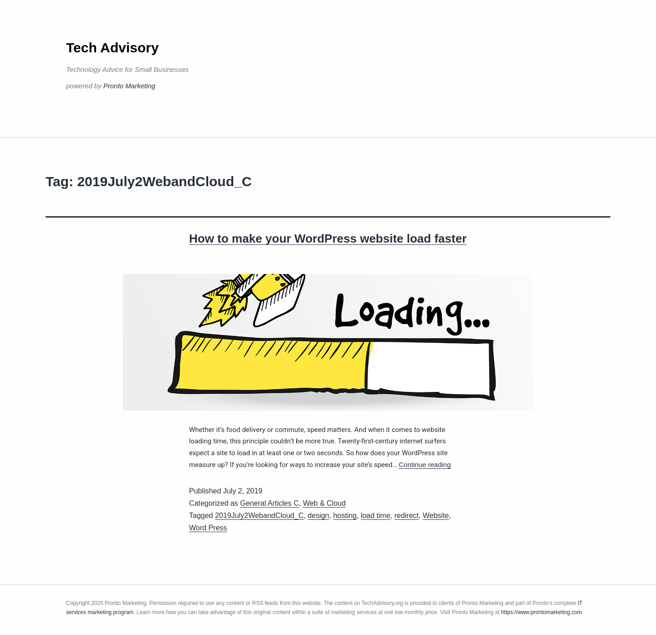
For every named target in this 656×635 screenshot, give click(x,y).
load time (375, 515)
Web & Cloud (324, 503)
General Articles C (269, 503)
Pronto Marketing (129, 86)
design (318, 515)
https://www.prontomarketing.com (541, 612)
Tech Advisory (112, 47)
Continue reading (425, 464)
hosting (345, 515)
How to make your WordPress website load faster (327, 238)
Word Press (208, 528)
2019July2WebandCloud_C (259, 515)
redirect (407, 515)
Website (436, 515)
